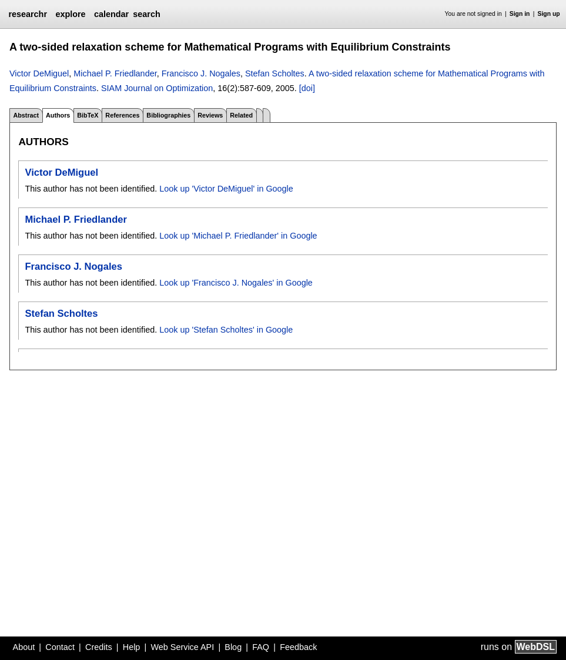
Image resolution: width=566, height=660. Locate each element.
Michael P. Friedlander (114, 73)
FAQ (260, 647)
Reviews (210, 115)
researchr (27, 14)
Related (241, 115)
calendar (111, 14)
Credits (98, 647)
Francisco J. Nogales (201, 73)
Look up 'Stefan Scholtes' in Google (226, 329)
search (146, 14)
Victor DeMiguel (39, 73)
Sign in (520, 14)
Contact (60, 647)
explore (70, 14)
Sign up (549, 14)
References (122, 115)
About (24, 647)
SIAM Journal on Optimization (157, 88)
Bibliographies (168, 115)
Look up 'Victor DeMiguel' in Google (226, 188)
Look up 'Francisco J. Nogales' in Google (236, 282)
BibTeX (87, 115)
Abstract (26, 115)
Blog (233, 647)
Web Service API (182, 647)
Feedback (298, 647)
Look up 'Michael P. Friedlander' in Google (238, 235)
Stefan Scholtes (274, 73)
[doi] (307, 88)
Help (131, 647)
